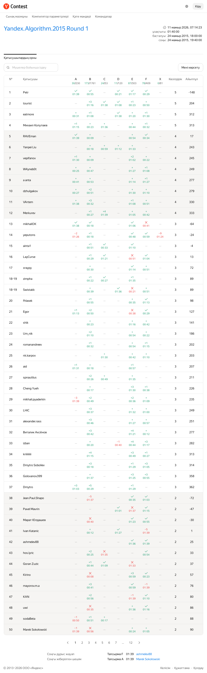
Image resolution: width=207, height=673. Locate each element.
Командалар (103, 16)
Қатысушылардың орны (20, 57)
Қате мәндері (82, 16)
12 (130, 642)
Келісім (165, 668)
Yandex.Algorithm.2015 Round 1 (46, 28)
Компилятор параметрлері (50, 16)
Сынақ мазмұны (17, 16)
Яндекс (37, 668)
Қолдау (198, 668)
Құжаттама (181, 668)
